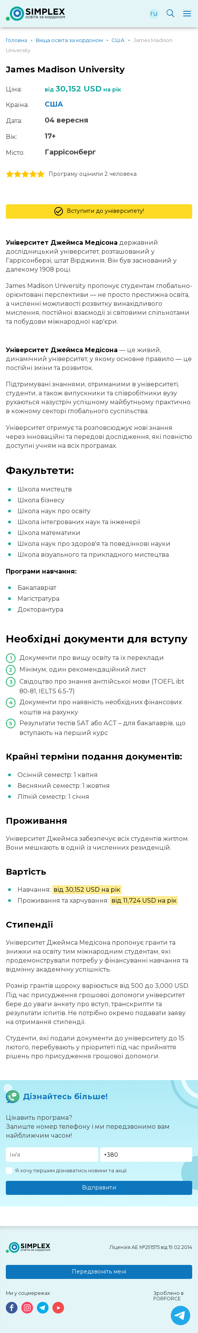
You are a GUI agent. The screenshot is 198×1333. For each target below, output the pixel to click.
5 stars (41, 174)
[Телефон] (146, 1154)
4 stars (33, 174)
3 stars (25, 174)
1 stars (10, 174)
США (54, 104)
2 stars (17, 174)
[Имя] (52, 1154)
